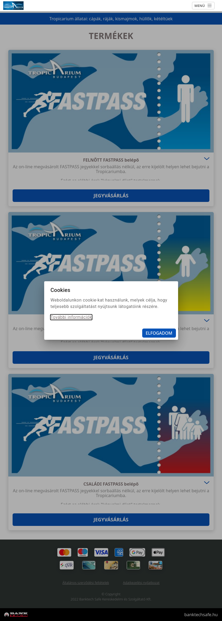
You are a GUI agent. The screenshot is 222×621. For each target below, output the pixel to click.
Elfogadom (159, 333)
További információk (71, 317)
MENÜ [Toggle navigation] (203, 5)
